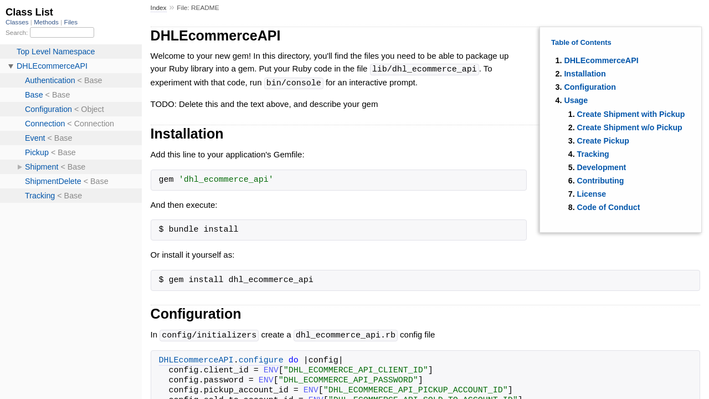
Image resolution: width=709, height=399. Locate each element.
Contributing (600, 180)
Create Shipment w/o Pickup (629, 127)
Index (159, 8)
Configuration (590, 87)
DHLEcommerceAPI (601, 60)
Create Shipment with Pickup (631, 114)
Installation (584, 73)
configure (261, 359)
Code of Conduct (608, 207)
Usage (576, 100)
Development (601, 167)
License (592, 194)
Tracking (593, 154)
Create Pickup (603, 140)
